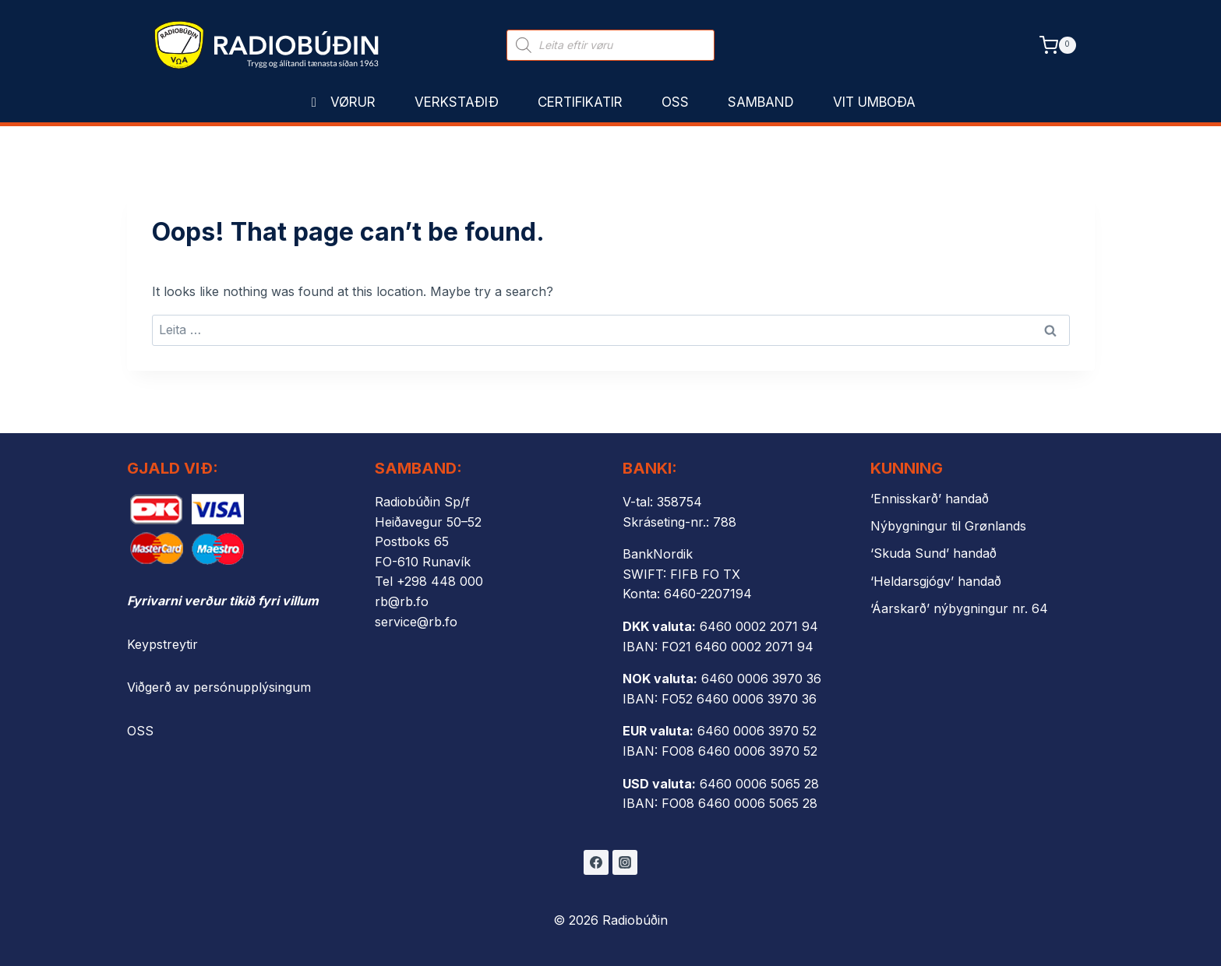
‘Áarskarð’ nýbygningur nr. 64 (959, 608)
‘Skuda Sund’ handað (933, 553)
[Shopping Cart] (1057, 45)
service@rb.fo (416, 621)
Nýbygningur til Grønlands (948, 526)
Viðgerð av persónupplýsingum (219, 687)
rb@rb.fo (402, 601)
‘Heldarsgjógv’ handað (935, 581)
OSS (140, 731)
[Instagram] (624, 862)
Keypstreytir (162, 644)
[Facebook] (596, 862)
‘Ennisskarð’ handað (929, 498)
